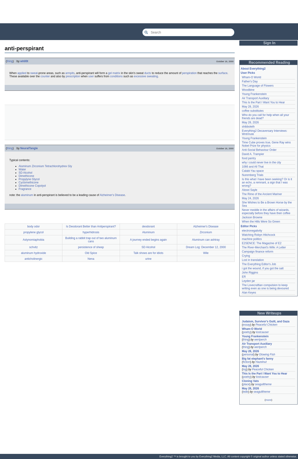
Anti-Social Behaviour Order (259, 150)
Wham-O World (251, 77)
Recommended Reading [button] (269, 62)
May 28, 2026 (250, 106)
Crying (246, 255)
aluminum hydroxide (33, 253)
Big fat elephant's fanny (257, 358)
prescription (73, 76)
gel (110, 73)
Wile (205, 253)
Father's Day (250, 81)
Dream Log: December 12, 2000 (206, 247)
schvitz (33, 247)
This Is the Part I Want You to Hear (263, 102)
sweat (33, 73)
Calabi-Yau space (253, 170)
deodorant (148, 226)
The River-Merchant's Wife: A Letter (264, 247)
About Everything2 (253, 68)
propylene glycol (34, 232)
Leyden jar (248, 281)
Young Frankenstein (254, 94)
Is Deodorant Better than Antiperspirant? (91, 226)
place (246, 384)
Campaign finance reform (257, 251)
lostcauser (262, 332)
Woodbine (248, 89)
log (245, 369)
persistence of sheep (91, 247)
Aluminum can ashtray (206, 239)
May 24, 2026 (250, 198)
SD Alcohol (25, 172)
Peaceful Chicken (266, 324)
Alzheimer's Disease (112, 195)
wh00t (24, 61)
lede (245, 391)
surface (222, 73)
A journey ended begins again (148, 239)
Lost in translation (253, 260)
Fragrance (25, 189)
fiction (246, 362)
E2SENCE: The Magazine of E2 (261, 243)
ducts (147, 73)
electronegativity (252, 230)
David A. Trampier (253, 154)
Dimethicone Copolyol (32, 185)
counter (45, 76)
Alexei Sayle (249, 190)
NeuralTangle (29, 148)
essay (246, 324)
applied (22, 73)
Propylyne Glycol (29, 179)
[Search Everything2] (188, 32)
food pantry (249, 158)
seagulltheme (263, 384)
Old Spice (91, 253)
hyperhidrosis (91, 232)
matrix (116, 73)
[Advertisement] (149, 11)
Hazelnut (261, 362)
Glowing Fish (267, 354)
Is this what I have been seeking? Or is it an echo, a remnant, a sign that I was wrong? (267, 182)
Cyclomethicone (28, 182)
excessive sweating (146, 76)
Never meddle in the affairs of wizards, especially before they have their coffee (266, 211)
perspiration (189, 73)
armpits (69, 73)
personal (248, 354)
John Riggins (250, 272)
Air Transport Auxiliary (255, 98)
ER (244, 276)
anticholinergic (34, 258)
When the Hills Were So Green (261, 221)
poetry (247, 332)
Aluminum (148, 232)
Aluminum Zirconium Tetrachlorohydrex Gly (45, 166)
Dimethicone (26, 176)
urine (148, 258)
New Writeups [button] (269, 313)
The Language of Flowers (258, 85)
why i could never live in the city (261, 162)
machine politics (252, 239)
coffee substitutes (253, 110)
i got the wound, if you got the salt (263, 268)
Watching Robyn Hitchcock (258, 234)
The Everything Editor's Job (259, 264)
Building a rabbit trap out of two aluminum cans (91, 239)
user (91, 76)
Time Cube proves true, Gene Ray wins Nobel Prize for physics (266, 144)
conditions (116, 76)
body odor (33, 226)
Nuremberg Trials (252, 175)
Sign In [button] (269, 43)
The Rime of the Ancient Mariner (262, 194)
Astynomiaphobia (33, 239)
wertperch (260, 339)
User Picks (248, 72)
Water (22, 169)
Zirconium (206, 232)
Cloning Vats (250, 381)
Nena (91, 258)
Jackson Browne (252, 217)
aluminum (27, 195)
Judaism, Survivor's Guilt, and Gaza (265, 321)
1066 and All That (253, 166)
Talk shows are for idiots (148, 253)
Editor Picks (249, 226)
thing (10, 61)
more (268, 399)
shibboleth (248, 126)
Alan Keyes (249, 292)
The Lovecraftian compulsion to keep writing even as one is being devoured (265, 287)
